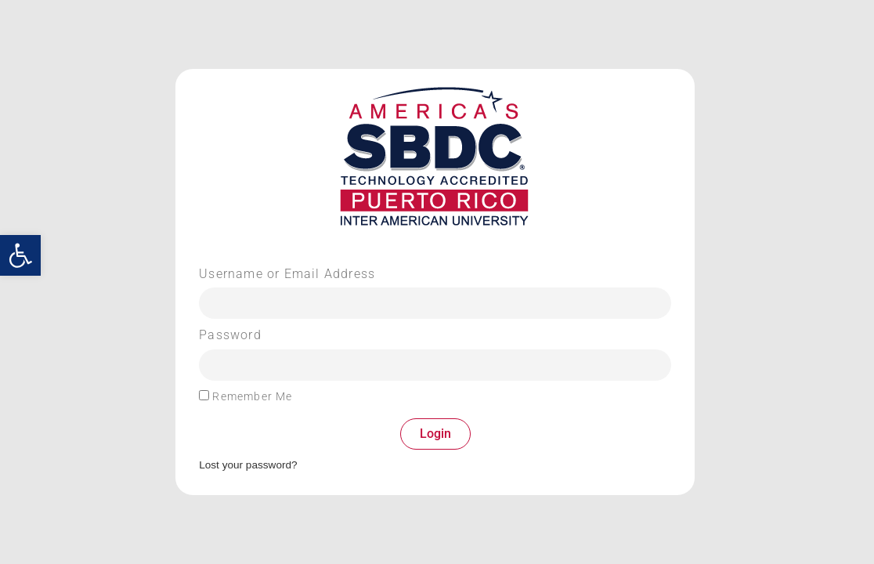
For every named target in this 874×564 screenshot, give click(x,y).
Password (230, 335)
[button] (20, 255)
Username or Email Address (287, 274)
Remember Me (245, 396)
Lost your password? (248, 465)
